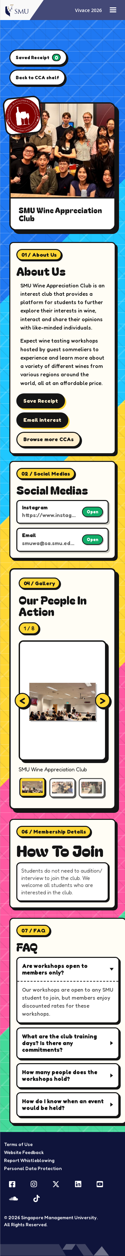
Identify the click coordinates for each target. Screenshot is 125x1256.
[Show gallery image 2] (62, 787)
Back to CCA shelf (37, 77)
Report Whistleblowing (29, 1160)
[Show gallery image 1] (32, 787)
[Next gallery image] (102, 700)
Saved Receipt (38, 57)
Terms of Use (18, 1144)
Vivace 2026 (88, 10)
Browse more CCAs (48, 439)
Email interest (42, 419)
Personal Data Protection (33, 1168)
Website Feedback (24, 1152)
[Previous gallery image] (22, 700)
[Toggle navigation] (113, 10)
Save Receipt (40, 400)
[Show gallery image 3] (92, 787)
